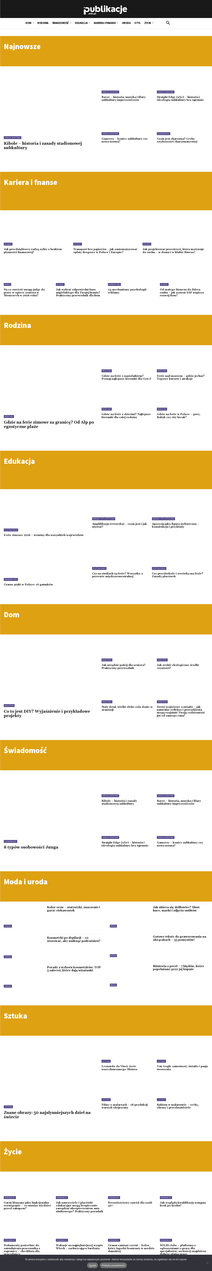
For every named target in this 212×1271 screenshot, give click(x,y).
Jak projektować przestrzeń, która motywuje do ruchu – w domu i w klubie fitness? (174, 251)
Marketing (114, 287)
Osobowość (164, 133)
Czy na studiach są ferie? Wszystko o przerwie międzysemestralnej (118, 580)
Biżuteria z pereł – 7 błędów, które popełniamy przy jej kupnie (178, 972)
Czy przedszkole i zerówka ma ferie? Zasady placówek (178, 580)
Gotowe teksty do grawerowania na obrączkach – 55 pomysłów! (179, 943)
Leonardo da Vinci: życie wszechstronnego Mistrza (120, 1073)
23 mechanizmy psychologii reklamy (127, 294)
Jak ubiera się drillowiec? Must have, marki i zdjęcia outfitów (180, 913)
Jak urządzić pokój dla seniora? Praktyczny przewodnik (124, 671)
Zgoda (92, 1265)
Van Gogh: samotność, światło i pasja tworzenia (179, 1073)
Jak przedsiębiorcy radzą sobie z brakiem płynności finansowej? (33, 251)
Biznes (8, 244)
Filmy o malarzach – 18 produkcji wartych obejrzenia (125, 1111)
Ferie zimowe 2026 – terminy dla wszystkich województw (35, 539)
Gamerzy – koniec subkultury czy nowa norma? (125, 140)
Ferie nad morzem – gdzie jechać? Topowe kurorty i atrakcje (181, 380)
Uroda (8, 931)
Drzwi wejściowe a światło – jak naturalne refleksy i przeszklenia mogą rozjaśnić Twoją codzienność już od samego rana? (181, 716)
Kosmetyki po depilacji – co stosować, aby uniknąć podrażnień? (73, 944)
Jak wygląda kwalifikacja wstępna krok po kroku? (183, 1209)
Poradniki (10, 1202)
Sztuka (8, 1112)
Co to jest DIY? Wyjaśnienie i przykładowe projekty (47, 718)
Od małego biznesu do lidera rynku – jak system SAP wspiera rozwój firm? (182, 295)
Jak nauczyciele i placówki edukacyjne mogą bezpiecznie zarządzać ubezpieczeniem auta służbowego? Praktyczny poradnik (80, 1212)
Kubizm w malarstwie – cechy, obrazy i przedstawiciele (178, 1111)
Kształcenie (11, 533)
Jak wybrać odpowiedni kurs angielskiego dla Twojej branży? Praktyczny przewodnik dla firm (78, 295)
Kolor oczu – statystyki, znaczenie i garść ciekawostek (73, 913)
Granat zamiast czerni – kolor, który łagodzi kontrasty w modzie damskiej (132, 1253)
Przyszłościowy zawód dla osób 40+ (130, 1209)
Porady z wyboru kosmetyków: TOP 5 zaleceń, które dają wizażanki (73, 974)
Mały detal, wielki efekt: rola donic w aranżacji (126, 713)
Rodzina (9, 419)
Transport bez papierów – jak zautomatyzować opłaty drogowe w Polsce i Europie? (104, 252)
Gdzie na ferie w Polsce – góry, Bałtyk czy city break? (179, 419)
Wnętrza (9, 710)
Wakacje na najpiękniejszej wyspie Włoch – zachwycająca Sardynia (77, 1253)
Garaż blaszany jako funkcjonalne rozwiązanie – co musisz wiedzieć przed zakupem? (27, 1210)
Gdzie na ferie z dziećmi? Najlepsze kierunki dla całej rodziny (127, 419)
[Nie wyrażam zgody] (207, 1263)
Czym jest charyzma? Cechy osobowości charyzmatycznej (177, 140)
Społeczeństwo (13, 137)
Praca (7, 287)
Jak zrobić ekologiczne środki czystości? (178, 671)
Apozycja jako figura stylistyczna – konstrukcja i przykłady (176, 528)
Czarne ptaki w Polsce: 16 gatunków (29, 589)
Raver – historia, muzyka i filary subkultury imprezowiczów (124, 98)
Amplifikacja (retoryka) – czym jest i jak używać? (118, 528)
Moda (113, 931)
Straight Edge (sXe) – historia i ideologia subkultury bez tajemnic (181, 98)
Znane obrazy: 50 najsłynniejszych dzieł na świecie (47, 1120)
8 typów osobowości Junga (31, 852)
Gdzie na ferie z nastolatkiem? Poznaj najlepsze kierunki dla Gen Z (127, 380)
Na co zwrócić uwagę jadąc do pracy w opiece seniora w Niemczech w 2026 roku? (25, 295)
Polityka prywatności (113, 1265)
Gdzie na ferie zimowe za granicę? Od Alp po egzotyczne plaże (49, 427)
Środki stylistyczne (103, 521)
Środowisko (11, 584)
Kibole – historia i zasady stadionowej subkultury (43, 145)
